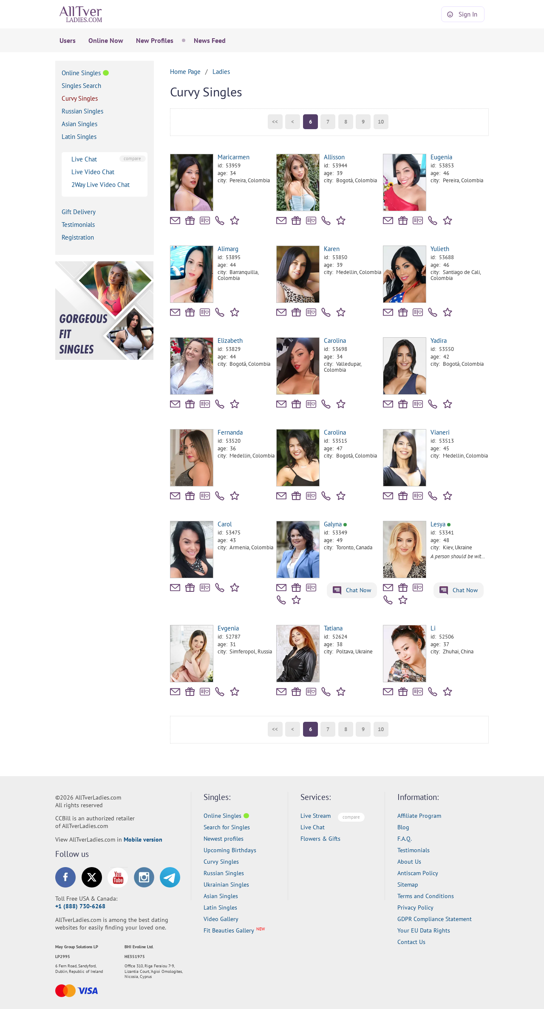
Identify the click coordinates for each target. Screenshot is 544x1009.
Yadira (439, 340)
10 (381, 121)
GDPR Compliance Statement (434, 919)
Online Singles (81, 73)
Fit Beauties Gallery (229, 930)
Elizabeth (230, 340)
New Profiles (154, 40)
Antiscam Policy (417, 873)
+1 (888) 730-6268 (80, 906)
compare (132, 158)
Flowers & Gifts (320, 838)
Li (433, 628)
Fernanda (230, 432)
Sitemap (407, 884)
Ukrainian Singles (226, 884)
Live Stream (315, 816)
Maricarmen (233, 157)
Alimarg (228, 249)
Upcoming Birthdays (230, 850)
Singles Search (81, 86)
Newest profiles (224, 838)
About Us (409, 861)
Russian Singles (82, 111)
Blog (403, 827)
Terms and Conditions (425, 896)
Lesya (440, 524)
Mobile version (143, 839)
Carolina (335, 340)
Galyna (335, 524)
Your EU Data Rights (423, 930)
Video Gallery (221, 919)
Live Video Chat (92, 172)
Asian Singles (79, 124)
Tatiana (333, 628)
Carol (225, 524)
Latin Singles (79, 137)
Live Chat (84, 159)
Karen (332, 249)
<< (275, 121)
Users (68, 40)
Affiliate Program (419, 816)
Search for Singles (227, 827)
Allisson (334, 157)
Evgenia (228, 628)
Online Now (105, 40)
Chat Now (352, 590)
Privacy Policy (415, 907)
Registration (78, 237)
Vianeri (440, 432)
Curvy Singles (80, 98)
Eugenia (441, 157)
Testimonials (78, 224)
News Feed (210, 40)
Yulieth (440, 249)
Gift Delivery (79, 212)
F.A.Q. (404, 838)
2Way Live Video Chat (100, 185)
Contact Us (411, 942)
